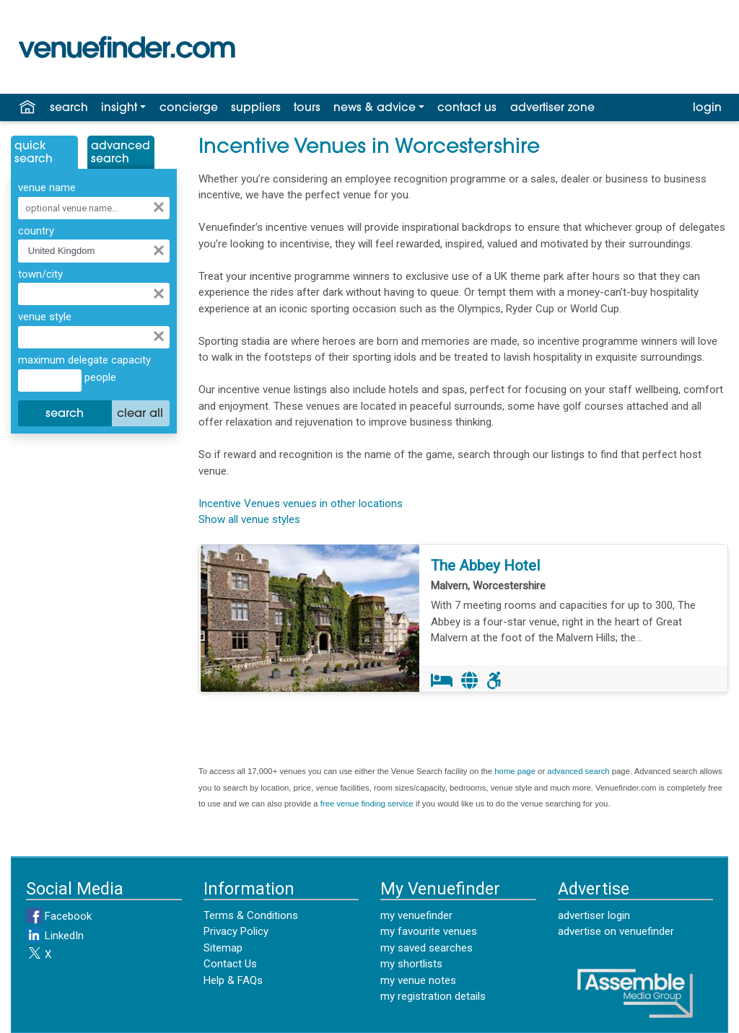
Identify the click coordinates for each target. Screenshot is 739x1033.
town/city (40, 274)
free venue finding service (367, 803)
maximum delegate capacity (84, 359)
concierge (188, 108)
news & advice (374, 108)
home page (514, 771)
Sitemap (223, 947)
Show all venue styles (249, 519)
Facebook (59, 916)
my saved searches (426, 947)
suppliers (256, 108)
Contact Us (230, 963)
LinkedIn (55, 935)
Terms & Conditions (251, 915)
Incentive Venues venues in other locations (300, 503)
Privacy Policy (236, 931)
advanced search (578, 771)
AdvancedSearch (120, 153)
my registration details (433, 996)
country (36, 230)
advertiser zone (552, 108)
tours (307, 108)
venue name (47, 187)
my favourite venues (428, 931)
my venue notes (418, 980)
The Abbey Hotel (485, 565)
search (69, 108)
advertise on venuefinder (616, 931)
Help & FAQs (233, 980)
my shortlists (411, 963)
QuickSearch (33, 153)
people (99, 377)
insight (119, 108)
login (707, 108)
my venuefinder (416, 915)
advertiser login (594, 915)
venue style (44, 316)
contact (467, 108)
